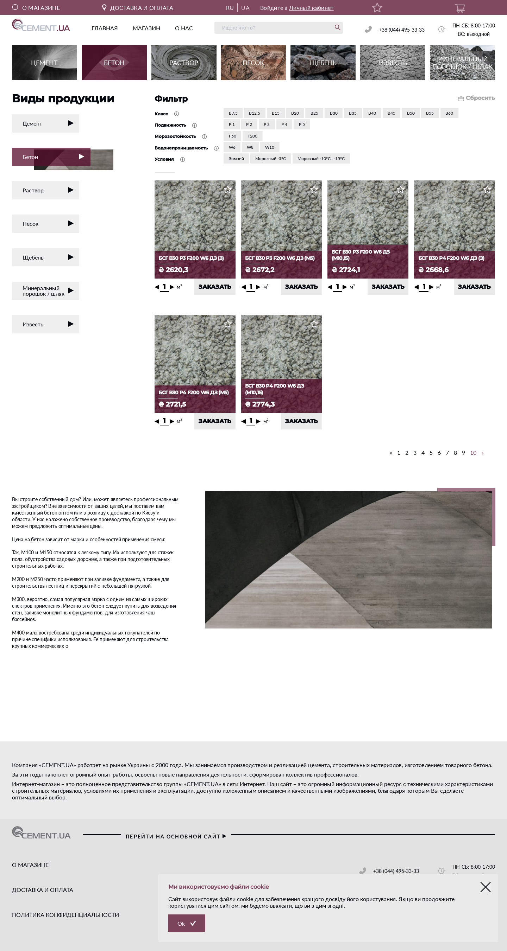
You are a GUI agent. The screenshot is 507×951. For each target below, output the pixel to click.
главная (105, 28)
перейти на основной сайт (176, 837)
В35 (353, 113)
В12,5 (254, 113)
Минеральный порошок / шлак (48, 291)
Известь (48, 324)
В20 (295, 113)
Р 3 (267, 124)
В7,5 (233, 113)
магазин (146, 28)
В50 (411, 113)
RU (230, 7)
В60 (449, 113)
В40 (372, 113)
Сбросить (476, 98)
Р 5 (302, 124)
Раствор (48, 190)
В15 (276, 113)
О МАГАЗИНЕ (36, 7)
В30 (334, 113)
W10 (269, 147)
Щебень (48, 257)
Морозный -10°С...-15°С (321, 158)
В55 (430, 113)
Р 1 (232, 124)
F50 (232, 136)
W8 (250, 147)
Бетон (56, 157)
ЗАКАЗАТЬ (215, 286)
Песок (48, 223)
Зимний (236, 158)
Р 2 (249, 124)
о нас (184, 28)
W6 (232, 147)
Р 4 (284, 124)
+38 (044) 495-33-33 (402, 30)
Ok (181, 923)
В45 (391, 113)
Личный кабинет (311, 7)
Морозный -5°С (270, 158)
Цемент (48, 123)
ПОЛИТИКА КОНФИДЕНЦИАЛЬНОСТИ (65, 914)
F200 (252, 136)
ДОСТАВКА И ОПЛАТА (137, 7)
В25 (314, 113)
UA (245, 7)
